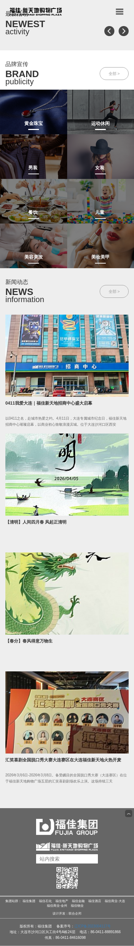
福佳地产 (61, 901)
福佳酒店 (94, 901)
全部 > (114, 73)
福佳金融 (78, 901)
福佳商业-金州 (57, 905)
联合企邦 (75, 913)
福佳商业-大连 (115, 901)
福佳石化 (45, 901)
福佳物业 (77, 905)
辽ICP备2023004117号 (92, 926)
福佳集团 (29, 901)
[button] (109, 31)
